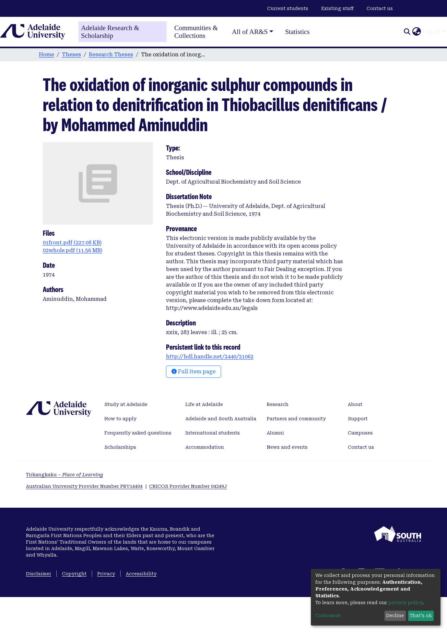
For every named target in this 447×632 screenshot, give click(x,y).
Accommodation (204, 447)
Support (358, 418)
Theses (71, 54)
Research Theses (111, 54)
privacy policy (405, 602)
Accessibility (141, 573)
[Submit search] (407, 32)
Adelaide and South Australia (220, 418)
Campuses (360, 432)
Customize (328, 615)
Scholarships (120, 447)
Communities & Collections (196, 32)
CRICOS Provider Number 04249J (188, 486)
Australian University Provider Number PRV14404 (84, 486)
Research (277, 404)
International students (212, 432)
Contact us (380, 8)
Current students (287, 8)
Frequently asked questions (137, 432)
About (355, 404)
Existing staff (337, 8)
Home (46, 54)
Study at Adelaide (125, 404)
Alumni (275, 432)
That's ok (421, 615)
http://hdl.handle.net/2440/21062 (209, 357)
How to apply (120, 418)
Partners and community (296, 418)
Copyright (74, 573)
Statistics (297, 32)
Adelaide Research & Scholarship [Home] (110, 32)
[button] (416, 32)
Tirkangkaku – (64, 474)
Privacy (106, 573)
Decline (395, 615)
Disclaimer (38, 573)
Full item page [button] (193, 371)
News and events (287, 447)
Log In (431, 31)
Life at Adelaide (204, 404)
